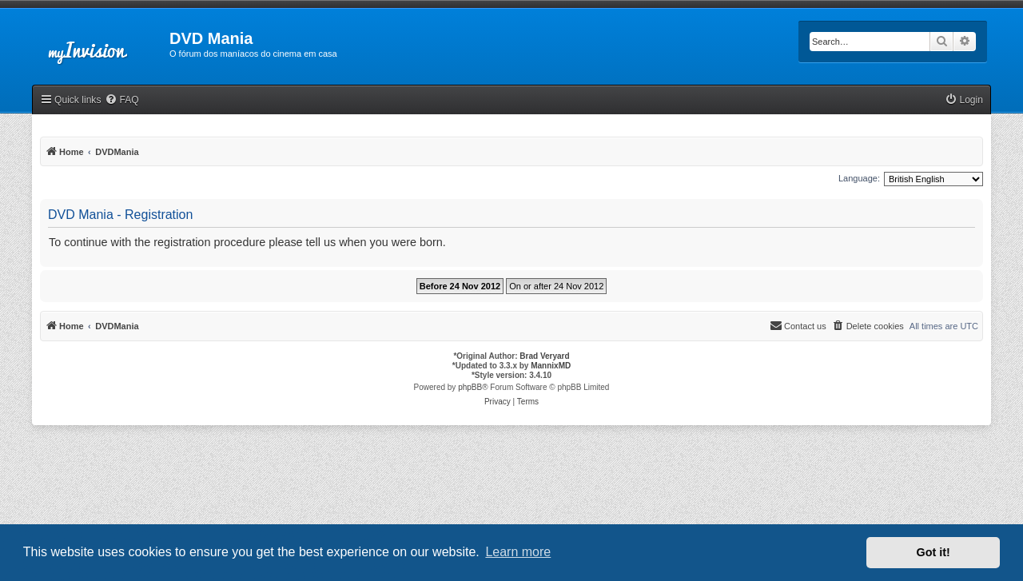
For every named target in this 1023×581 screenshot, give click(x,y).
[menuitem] (121, 100)
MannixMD (551, 365)
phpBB (470, 387)
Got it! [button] (933, 552)
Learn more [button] (518, 552)
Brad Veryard (544, 356)
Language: (859, 178)
